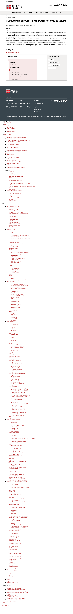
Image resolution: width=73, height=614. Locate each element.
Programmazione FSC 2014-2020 (18, 411)
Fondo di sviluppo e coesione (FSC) (16, 402)
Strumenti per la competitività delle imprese (20, 450)
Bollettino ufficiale (10, 155)
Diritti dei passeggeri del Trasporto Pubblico (17, 471)
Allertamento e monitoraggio (17, 513)
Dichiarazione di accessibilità (11, 116)
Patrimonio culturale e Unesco (17, 296)
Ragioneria (11, 200)
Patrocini (8, 165)
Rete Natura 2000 (14, 248)
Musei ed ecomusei (15, 294)
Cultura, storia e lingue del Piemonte (18, 290)
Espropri (10, 178)
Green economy (12, 265)
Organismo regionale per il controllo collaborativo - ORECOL (19, 140)
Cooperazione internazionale (14, 359)
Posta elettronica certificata (56, 116)
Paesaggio (11, 276)
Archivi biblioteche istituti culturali (18, 286)
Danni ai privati (14, 490)
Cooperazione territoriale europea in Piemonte (20, 398)
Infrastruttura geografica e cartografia (18, 281)
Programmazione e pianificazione (18, 512)
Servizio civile (11, 357)
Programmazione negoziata (14, 195)
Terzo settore (13, 343)
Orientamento (11, 462)
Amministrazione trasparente (12, 147)
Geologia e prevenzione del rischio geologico (18, 522)
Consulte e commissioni (11, 130)
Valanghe (13, 528)
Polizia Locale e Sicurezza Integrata (16, 176)
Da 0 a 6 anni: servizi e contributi (17, 428)
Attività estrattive (12, 565)
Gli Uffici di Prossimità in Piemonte (14, 593)
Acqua (12, 233)
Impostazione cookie (39, 111)
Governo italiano (9, 1)
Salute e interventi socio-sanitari (17, 348)
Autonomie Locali (10, 172)
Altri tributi (11, 581)
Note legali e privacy (22, 116)
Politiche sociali (12, 335)
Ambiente (12, 62)
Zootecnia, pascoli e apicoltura (15, 225)
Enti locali (11, 174)
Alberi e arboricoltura (15, 72)
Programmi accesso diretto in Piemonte (19, 399)
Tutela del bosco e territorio (16, 262)
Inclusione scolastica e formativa (17, 350)
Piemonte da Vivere (57, 12)
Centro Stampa (12, 190)
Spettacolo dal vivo (15, 299)
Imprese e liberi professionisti (12, 587)
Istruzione (11, 424)
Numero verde (37, 102)
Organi (5, 124)
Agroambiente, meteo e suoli (15, 210)
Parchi (12, 246)
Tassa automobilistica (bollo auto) (15, 576)
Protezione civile (12, 510)
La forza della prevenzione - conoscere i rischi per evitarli (18, 596)
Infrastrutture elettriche (16, 498)
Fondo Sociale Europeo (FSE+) (15, 363)
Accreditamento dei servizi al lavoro (18, 456)
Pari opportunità (14, 327)
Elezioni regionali (12, 175)
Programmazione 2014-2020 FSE (18, 375)
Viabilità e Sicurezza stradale (14, 472)
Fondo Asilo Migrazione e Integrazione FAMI (18, 415)
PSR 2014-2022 (12, 227)
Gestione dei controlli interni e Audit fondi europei (17, 150)
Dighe (12, 507)
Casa (10, 356)
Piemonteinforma (10, 133)
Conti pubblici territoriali (13, 201)
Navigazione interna (13, 475)
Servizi (31, 12)
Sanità (8, 539)
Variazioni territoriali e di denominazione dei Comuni (19, 184)
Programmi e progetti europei (15, 396)
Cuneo (21, 108)
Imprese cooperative (13, 568)
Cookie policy (30, 116)
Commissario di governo (14, 509)
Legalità (10, 360)
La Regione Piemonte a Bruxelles (13, 142)
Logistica (13, 516)
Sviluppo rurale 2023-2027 (14, 226)
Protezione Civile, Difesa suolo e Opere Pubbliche (17, 485)
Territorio (10, 277)
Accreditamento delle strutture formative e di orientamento (23, 442)
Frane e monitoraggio (15, 526)
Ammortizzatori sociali (15, 455)
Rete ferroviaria (12, 474)
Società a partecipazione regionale (14, 152)
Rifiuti (12, 241)
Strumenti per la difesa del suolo (17, 503)
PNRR (36, 12)
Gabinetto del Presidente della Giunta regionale (16, 137)
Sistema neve (13, 311)
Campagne (9, 599)
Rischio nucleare (14, 242)
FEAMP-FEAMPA (12, 229)
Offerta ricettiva (14, 319)
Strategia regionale (15, 303)
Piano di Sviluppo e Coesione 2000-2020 (19, 407)
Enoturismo (13, 322)
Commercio (11, 570)
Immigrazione (13, 332)
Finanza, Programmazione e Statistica (14, 191)
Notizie (51, 59)
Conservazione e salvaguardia (17, 245)
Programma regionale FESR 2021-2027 (19, 378)
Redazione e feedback (45, 116)
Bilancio (10, 197)
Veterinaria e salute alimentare (15, 548)
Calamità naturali (12, 487)
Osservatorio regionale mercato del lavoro (17, 465)
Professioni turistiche (15, 318)
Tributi (8, 574)
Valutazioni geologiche (15, 525)
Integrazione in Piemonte (16, 417)
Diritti (10, 325)
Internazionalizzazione (13, 571)
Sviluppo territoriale (13, 560)
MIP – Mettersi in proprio (16, 452)
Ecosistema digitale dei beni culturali (18, 289)
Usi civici (10, 179)
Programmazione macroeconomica (16, 194)
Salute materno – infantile (14, 551)
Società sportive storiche (16, 306)
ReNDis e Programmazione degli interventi (19, 506)
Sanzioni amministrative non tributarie (14, 162)
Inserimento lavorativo (15, 351)
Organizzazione (7, 134)
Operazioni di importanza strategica (18, 367)
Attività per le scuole (15, 431)
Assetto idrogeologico (15, 504)
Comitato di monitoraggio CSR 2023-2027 (19, 392)
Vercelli (28, 108)
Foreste (12, 70)
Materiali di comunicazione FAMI (17, 418)
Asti (21, 105)
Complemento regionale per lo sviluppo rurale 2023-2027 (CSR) (24, 391)
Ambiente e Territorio (14, 60)
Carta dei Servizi (10, 169)
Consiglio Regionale (11, 128)
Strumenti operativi (13, 554)
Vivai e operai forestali (15, 264)
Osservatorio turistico (15, 321)
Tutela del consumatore (16, 334)
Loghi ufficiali (36, 116)
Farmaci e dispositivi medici (14, 545)
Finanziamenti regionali (15, 500)
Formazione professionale (14, 436)
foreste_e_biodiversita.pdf (13, 52)
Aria (12, 235)
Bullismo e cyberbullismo (16, 430)
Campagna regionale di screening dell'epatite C (16, 595)
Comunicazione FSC (15, 405)
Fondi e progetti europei (11, 361)
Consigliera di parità (15, 458)
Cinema (12, 300)
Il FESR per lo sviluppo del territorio (14, 605)
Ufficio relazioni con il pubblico (13, 158)
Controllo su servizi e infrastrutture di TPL (17, 482)
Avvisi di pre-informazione (16, 366)
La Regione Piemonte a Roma (13, 144)
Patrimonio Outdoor (15, 274)
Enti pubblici (9, 586)
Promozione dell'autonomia (16, 347)
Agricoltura (9, 209)
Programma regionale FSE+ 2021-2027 (19, 364)
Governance (13, 404)
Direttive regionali (14, 446)
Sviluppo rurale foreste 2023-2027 (18, 260)
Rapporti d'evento (14, 488)
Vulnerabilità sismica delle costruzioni (18, 532)
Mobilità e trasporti (10, 466)
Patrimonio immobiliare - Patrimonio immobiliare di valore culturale (22, 187)
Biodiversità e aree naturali (16, 65)
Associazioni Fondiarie (15, 268)
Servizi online (53, 68)
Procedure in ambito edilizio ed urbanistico (19, 530)
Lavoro (10, 447)
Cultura (10, 284)
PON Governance (12, 420)
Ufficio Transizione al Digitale (12, 139)
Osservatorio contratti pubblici (13, 160)
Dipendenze (11, 552)
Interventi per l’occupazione (16, 449)
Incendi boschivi (14, 514)
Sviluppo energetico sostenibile (15, 561)
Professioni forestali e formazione (18, 258)
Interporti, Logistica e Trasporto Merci (16, 479)
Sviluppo (8, 557)
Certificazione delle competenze (17, 443)
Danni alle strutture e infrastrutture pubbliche (20, 491)
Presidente (9, 126)
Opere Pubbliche (12, 495)
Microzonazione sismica (16, 533)
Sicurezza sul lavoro (13, 549)
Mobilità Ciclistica (12, 469)
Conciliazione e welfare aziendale (15, 459)
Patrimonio (9, 185)
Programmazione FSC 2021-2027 (18, 410)
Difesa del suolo (12, 501)
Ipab (12, 344)
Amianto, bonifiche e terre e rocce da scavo (20, 236)
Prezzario (13, 497)
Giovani (12, 328)
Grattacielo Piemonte (11, 146)
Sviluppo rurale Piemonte (14, 389)
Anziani (12, 341)
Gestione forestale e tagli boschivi (18, 77)
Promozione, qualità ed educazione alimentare (18, 214)
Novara (28, 103)
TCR (9, 580)
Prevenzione (11, 546)
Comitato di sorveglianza (16, 373)
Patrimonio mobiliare (13, 188)
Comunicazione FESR (15, 385)
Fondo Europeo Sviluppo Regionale (16, 563)
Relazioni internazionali (11, 143)
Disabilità (10, 345)
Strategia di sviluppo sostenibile (13, 207)
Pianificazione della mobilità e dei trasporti (17, 478)
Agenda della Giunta (11, 131)
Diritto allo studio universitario (17, 433)
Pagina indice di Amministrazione (11, 123)
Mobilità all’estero (14, 440)
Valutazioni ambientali (15, 238)
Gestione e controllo (15, 370)
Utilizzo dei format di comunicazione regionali (16, 168)
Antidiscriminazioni (15, 331)
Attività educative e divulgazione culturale (19, 287)
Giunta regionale (10, 127)
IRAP (10, 577)
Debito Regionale (12, 193)
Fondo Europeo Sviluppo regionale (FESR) (17, 376)
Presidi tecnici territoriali (14, 535)
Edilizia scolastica (12, 461)
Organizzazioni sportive (15, 305)
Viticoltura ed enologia (13, 223)
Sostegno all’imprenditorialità (17, 453)
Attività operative (14, 538)
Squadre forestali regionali (16, 536)
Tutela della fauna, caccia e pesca (15, 222)
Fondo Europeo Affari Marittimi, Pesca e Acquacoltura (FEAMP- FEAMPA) (24, 414)
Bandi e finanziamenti (11, 156)
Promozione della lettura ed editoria (18, 297)
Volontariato (13, 517)
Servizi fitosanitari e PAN (14, 219)
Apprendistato (14, 439)
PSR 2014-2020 (14, 261)
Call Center (9, 159)
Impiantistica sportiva (15, 309)
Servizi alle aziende (12, 217)
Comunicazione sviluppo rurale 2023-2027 (20, 394)
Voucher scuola (14, 426)
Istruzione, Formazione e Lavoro (13, 423)
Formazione (13, 519)
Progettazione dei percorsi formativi (18, 445)
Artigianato (11, 567)
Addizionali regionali (13, 579)
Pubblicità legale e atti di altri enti (13, 163)
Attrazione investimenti (13, 564)
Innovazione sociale (15, 337)
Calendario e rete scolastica (16, 427)
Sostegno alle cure (12, 544)
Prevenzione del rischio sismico (15, 529)
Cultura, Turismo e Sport (11, 283)
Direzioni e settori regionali (12, 136)
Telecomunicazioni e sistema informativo (19, 520)
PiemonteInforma (45, 12)
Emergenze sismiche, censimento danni (19, 493)
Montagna (11, 267)
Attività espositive (14, 293)
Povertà (12, 338)
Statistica (11, 203)
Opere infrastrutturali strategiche (15, 481)
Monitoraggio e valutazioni (16, 372)
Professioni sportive (15, 312)
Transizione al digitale (13, 573)
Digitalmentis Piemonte (11, 600)
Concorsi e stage (10, 149)
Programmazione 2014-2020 (17, 388)
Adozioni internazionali (13, 353)
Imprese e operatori (15, 79)
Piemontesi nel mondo (15, 292)
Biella (21, 106)
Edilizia (12, 280)
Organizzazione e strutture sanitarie (16, 542)
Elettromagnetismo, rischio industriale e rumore (21, 239)
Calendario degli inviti (15, 380)
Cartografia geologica (15, 523)
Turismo (10, 313)
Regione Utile (7, 153)
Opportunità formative (15, 437)
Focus (8, 592)
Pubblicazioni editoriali (54, 65)
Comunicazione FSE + (15, 369)
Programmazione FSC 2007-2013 (18, 412)
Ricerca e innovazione (13, 555)
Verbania (29, 106)
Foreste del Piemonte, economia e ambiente (20, 74)
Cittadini (8, 584)
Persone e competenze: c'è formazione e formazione (17, 597)
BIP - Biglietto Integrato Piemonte (16, 468)
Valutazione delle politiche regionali (16, 198)
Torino (28, 105)
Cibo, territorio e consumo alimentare (16, 213)
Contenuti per (7, 583)
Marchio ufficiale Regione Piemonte (14, 166)
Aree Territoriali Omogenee (12, 606)
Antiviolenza (13, 329)
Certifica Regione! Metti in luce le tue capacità (16, 603)
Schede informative (54, 62)
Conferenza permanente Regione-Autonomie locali (19, 182)
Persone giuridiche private (14, 354)
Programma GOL (12, 463)
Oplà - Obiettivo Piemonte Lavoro (13, 602)
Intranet (64, 116)
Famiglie (12, 340)
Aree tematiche (7, 206)
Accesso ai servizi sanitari (14, 541)
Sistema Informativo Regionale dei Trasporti (18, 484)
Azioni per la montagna (15, 270)
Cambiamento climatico (15, 67)
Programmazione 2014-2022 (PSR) (18, 395)
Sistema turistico (14, 316)
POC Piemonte (14, 408)
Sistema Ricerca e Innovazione (15, 558)
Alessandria (22, 103)
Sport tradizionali (14, 308)
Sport (10, 302)
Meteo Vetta (13, 273)
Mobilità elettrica (12, 477)
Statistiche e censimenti (13, 220)
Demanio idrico (12, 494)
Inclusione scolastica (15, 434)
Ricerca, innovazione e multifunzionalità (17, 216)
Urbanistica (13, 278)
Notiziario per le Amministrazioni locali (16, 181)
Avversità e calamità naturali (14, 211)
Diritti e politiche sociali (11, 324)
